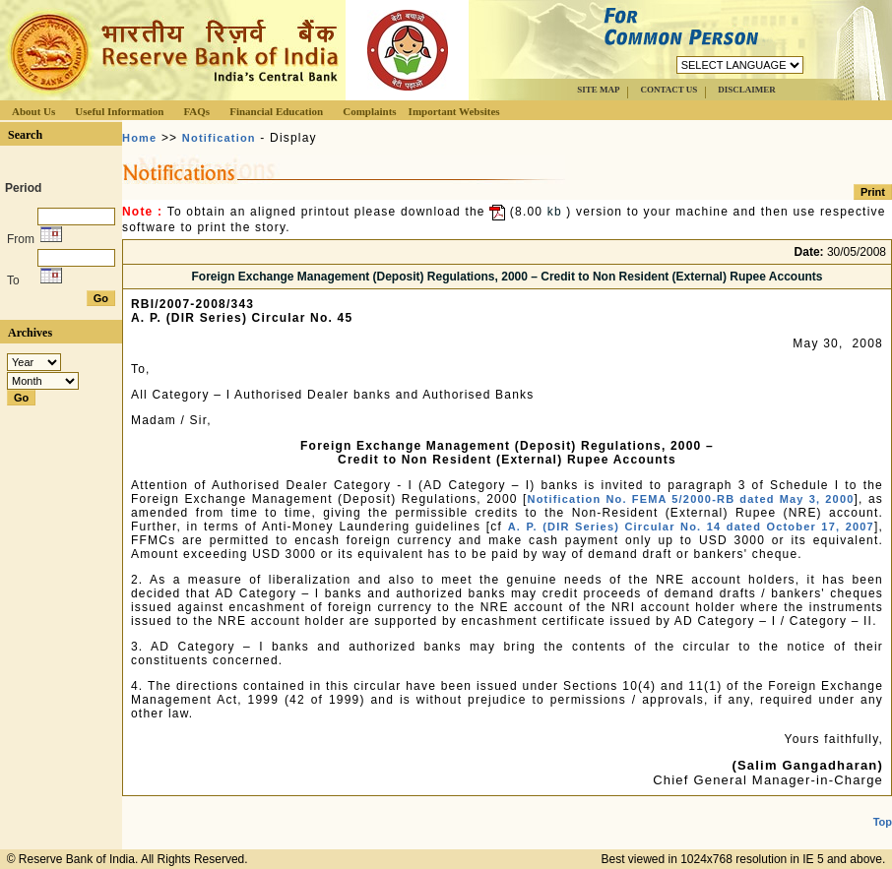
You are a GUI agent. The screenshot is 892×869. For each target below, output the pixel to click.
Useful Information (119, 111)
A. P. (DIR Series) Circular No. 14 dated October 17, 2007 (691, 526)
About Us (33, 111)
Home (139, 138)
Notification (219, 138)
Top (882, 822)
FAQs (196, 111)
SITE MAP (598, 89)
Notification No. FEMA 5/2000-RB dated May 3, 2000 (690, 499)
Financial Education (276, 111)
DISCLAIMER (747, 89)
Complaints (369, 111)
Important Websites (454, 111)
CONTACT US (668, 89)
